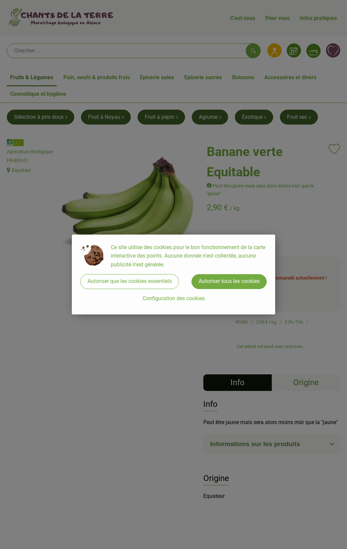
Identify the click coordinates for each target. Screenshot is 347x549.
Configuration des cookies (174, 298)
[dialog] (173, 274)
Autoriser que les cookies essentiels (129, 281)
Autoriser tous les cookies (229, 281)
